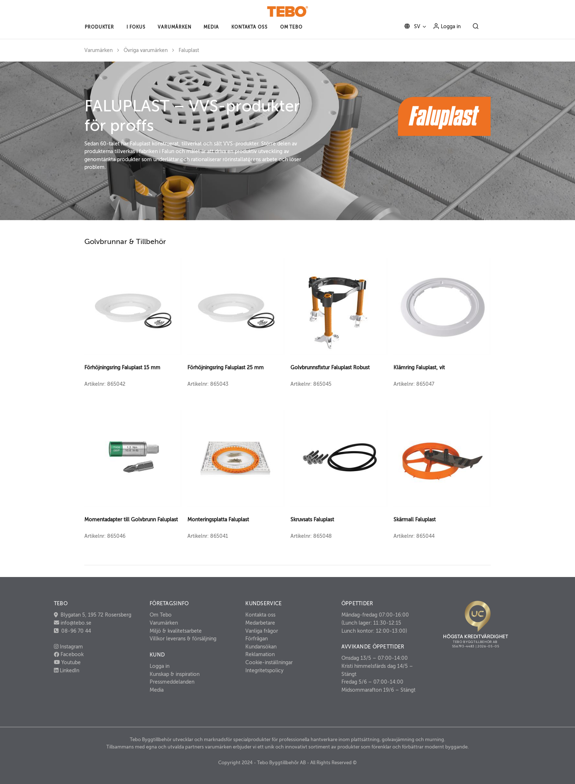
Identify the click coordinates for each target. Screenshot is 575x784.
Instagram (68, 647)
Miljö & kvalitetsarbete (176, 631)
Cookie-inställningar (269, 662)
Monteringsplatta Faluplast (218, 519)
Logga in (447, 26)
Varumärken (98, 50)
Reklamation (260, 654)
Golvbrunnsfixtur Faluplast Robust (330, 367)
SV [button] (411, 26)
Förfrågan (256, 638)
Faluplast (189, 50)
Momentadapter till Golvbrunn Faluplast (131, 519)
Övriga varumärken (146, 50)
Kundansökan (260, 647)
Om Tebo (161, 615)
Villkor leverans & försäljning (183, 638)
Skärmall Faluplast (414, 519)
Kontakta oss (260, 615)
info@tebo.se (75, 623)
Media (157, 690)
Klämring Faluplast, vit (419, 367)
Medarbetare (260, 623)
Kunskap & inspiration (174, 674)
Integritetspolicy (264, 670)
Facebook (69, 654)
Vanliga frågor (261, 631)
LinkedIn (67, 670)
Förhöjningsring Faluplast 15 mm (122, 367)
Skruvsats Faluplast (312, 519)
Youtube (67, 662)
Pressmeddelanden (172, 682)
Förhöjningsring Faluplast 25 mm (225, 367)
